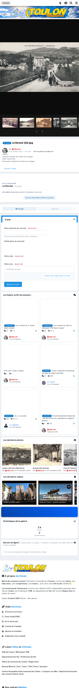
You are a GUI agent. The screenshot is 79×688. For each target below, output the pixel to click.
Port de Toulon (69, 462)
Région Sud (33, 655)
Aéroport (43, 660)
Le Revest (7, 179)
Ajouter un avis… (14, 263)
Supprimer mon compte (14, 630)
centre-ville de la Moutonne (13, 462)
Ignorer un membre (12, 625)
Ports (35, 660)
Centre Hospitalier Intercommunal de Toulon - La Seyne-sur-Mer (30, 665)
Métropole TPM (22, 646)
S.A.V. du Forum (10, 615)
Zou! (18, 660)
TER (30, 660)
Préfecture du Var (28, 651)
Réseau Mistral (8, 660)
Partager (20, 202)
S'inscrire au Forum (12, 606)
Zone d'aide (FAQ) (11, 610)
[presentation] (22, 241)
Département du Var (10, 651)
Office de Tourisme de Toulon (14, 655)
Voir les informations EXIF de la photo (40, 191)
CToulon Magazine (11, 686)
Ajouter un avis (13, 278)
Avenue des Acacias (41, 462)
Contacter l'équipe (11, 620)
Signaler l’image (10, 162)
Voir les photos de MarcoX (43, 145)
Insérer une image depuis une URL (57, 269)
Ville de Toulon (8, 646)
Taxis (24, 660)
